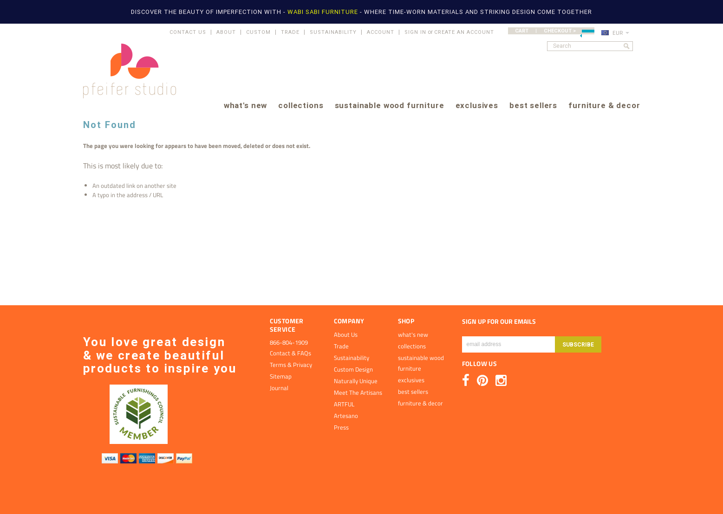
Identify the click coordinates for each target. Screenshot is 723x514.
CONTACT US (187, 32)
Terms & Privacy (291, 364)
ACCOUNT (380, 32)
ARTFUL (344, 404)
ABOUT (226, 32)
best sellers (533, 106)
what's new (245, 106)
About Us (346, 334)
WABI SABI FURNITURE (323, 11)
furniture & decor (604, 106)
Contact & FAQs (290, 353)
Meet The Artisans (358, 392)
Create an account (464, 32)
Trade (341, 346)
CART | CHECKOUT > (554, 31)
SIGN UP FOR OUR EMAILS (499, 321)
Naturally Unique (356, 381)
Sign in (415, 32)
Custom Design (353, 369)
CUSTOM (258, 32)
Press (341, 427)
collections (300, 106)
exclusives (477, 106)
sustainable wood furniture (389, 106)
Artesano (346, 415)
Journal (279, 387)
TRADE (290, 32)
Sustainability (351, 357)
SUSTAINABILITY (333, 32)
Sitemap (281, 376)
